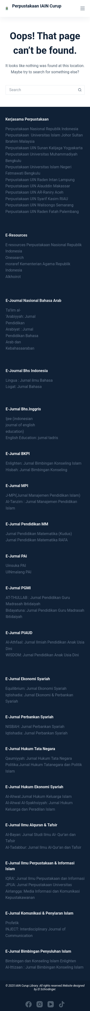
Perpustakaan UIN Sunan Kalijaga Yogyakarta (44, 148)
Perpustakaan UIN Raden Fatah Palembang (42, 211)
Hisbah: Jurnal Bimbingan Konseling (36, 470)
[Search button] (80, 90)
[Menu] (82, 8)
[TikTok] (62, 1004)
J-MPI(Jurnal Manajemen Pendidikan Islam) (43, 495)
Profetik (12, 923)
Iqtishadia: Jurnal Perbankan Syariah (37, 733)
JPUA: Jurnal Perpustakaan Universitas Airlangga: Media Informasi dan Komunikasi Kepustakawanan (43, 891)
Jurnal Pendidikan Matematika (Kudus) (39, 533)
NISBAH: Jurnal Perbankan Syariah (35, 726)
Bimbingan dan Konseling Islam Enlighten (41, 961)
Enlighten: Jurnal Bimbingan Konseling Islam (44, 463)
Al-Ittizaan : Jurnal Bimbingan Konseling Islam (45, 967)
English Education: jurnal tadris (32, 437)
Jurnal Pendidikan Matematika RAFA (37, 540)
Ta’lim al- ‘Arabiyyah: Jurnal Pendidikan (21, 316)
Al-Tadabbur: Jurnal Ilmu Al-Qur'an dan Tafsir (43, 847)
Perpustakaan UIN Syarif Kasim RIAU (37, 199)
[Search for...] (40, 90)
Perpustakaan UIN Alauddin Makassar (38, 186)
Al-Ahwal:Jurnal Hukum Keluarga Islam (39, 796)
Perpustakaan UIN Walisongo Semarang (39, 205)
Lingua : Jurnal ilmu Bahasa (29, 380)
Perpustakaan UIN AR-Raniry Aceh (35, 192)
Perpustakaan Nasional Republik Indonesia (42, 129)
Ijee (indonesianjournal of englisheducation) (20, 425)
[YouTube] (51, 1004)
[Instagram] (39, 1004)
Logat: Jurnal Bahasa (24, 386)
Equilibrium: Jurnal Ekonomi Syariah (36, 688)
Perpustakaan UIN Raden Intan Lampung (40, 179)
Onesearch (15, 257)
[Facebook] (28, 1004)
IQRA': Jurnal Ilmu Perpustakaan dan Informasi (45, 878)
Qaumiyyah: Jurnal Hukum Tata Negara (39, 758)
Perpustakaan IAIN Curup (36, 5)
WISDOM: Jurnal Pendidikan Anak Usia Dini (42, 655)
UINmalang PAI (18, 572)
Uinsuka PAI (16, 565)
